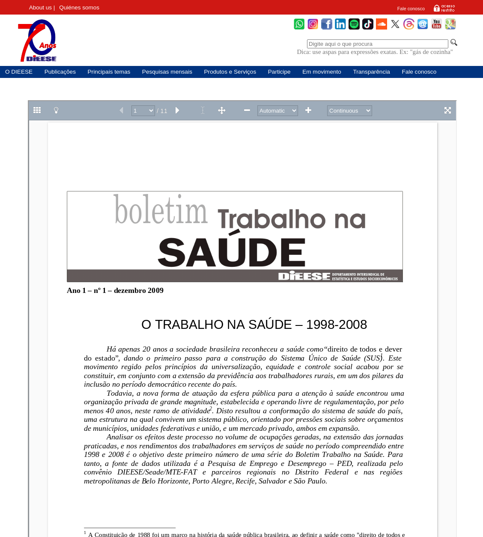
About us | (42, 7)
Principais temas (109, 72)
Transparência (371, 72)
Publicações (60, 72)
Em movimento (321, 72)
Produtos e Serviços (230, 72)
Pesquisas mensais (167, 72)
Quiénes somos (79, 7)
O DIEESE (19, 72)
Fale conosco (411, 8)
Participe (279, 72)
